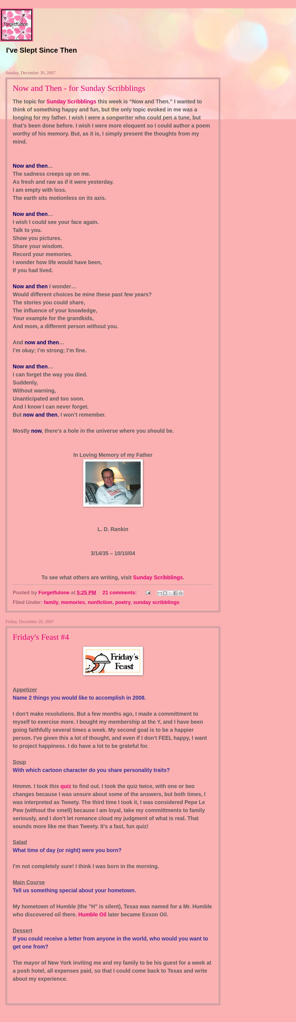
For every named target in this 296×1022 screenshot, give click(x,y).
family (51, 602)
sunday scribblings (156, 602)
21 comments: (120, 592)
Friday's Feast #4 (41, 636)
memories (73, 602)
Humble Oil (93, 914)
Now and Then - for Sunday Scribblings (79, 88)
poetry (122, 602)
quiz (66, 786)
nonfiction (100, 602)
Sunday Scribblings (72, 102)
